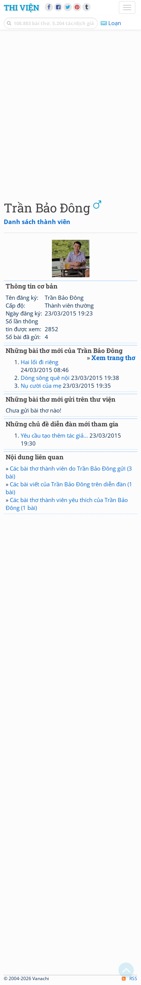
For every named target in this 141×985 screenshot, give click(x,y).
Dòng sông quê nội (45, 377)
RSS (129, 978)
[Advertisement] (70, 113)
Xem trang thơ (113, 357)
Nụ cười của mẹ (41, 385)
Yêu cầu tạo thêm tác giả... (54, 435)
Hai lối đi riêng (39, 362)
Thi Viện (21, 7)
